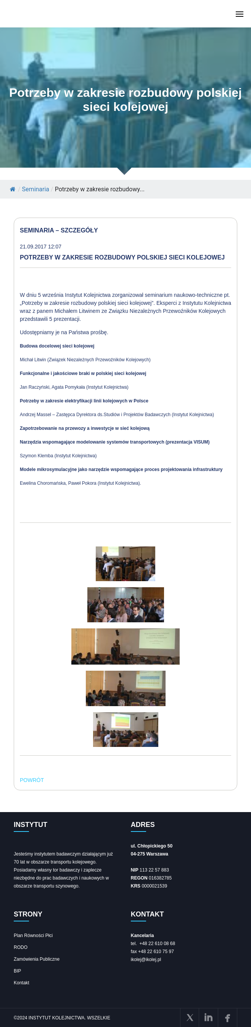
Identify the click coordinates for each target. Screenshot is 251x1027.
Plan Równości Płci (33, 935)
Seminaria (35, 189)
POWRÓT (32, 780)
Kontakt (21, 982)
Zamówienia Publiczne (37, 959)
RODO (20, 947)
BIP (17, 971)
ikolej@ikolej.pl (146, 959)
